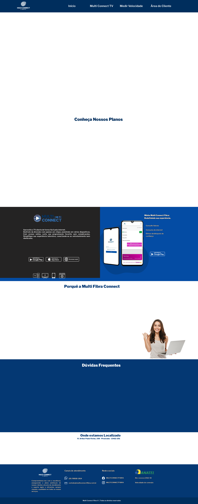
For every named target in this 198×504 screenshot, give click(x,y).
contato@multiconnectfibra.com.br (82, 483)
